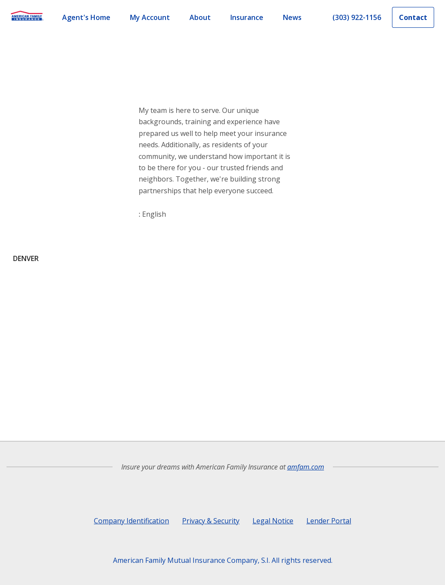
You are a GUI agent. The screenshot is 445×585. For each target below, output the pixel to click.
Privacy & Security (210, 521)
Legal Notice (272, 521)
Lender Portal (328, 521)
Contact (413, 17)
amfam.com (305, 467)
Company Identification (131, 521)
